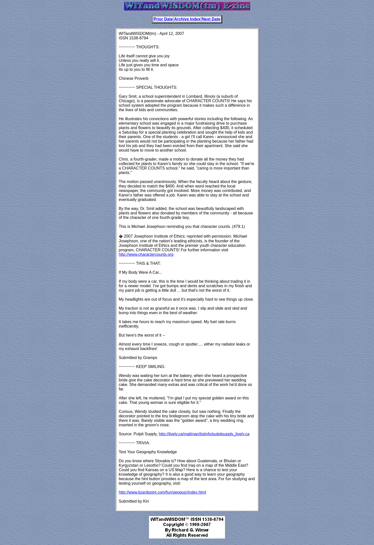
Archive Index (187, 19)
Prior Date (163, 19)
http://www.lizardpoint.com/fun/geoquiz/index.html (162, 492)
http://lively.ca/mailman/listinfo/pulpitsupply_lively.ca (204, 434)
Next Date (211, 19)
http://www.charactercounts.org (146, 254)
